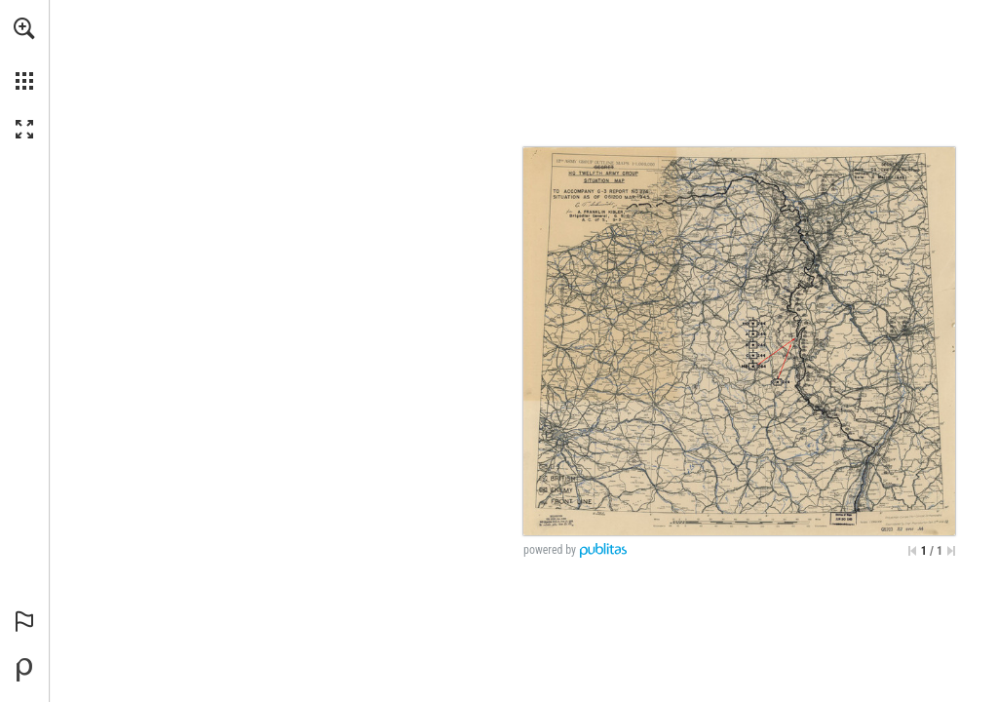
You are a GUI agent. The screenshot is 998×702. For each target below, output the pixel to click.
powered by (549, 550)
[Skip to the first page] (912, 551)
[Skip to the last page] (951, 551)
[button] (24, 28)
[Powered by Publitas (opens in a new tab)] (24, 669)
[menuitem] (24, 54)
